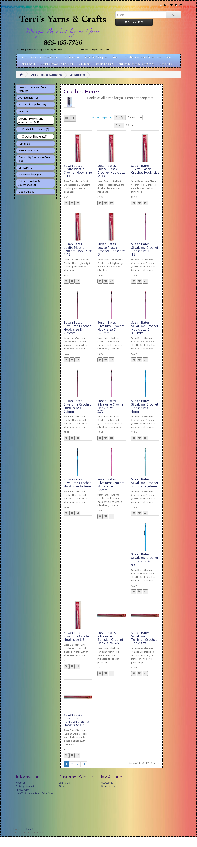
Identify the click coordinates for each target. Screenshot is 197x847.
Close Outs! (165, 63)
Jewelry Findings (104, 63)
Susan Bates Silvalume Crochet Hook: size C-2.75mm (111, 327)
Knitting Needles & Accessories (136, 63)
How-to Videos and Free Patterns (41, 57)
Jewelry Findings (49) (30, 174)
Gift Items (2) (25, 167)
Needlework (28, 63)
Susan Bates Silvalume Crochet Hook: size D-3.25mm (144, 327)
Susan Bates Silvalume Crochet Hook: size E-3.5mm (77, 406)
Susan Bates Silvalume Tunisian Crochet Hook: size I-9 (77, 719)
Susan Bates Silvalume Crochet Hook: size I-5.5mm (111, 484)
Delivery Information (26, 786)
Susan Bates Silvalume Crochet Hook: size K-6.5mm (144, 559)
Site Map (63, 786)
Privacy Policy (22, 789)
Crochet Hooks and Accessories (143, 57)
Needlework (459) (28, 150)
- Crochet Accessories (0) (33, 129)
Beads (116, 57)
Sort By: (120, 117)
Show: (119, 125)
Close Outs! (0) (26, 191)
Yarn (169, 57)
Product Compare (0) (101, 117)
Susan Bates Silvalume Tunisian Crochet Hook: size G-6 (110, 638)
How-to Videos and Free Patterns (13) (32, 89)
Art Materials (72, 57)
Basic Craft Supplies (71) (32, 104)
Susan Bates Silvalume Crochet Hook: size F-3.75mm (111, 406)
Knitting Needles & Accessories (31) (29, 183)
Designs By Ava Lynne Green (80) (34, 159)
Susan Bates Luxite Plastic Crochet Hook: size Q (111, 249)
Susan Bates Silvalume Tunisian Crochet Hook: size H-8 (144, 638)
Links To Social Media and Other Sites (34, 793)
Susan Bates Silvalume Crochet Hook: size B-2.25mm (77, 327)
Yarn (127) (24, 143)
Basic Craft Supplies (96, 57)
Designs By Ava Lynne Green (57, 63)
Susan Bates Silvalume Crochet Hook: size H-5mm (77, 482)
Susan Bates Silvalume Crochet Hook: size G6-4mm (144, 406)
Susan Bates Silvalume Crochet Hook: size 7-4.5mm (144, 249)
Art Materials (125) (29, 97)
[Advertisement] (98, 821)
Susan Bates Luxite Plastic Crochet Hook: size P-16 (78, 249)
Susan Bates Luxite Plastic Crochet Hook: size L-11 (78, 170)
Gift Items (84, 63)
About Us (20, 782)
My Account (107, 782)
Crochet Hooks (77, 74)
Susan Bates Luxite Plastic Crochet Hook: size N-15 (145, 170)
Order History (108, 786)
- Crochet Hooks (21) (32, 136)
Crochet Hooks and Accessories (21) (30, 120)
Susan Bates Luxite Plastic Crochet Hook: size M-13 (111, 170)
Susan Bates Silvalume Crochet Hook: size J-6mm (144, 482)
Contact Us (64, 782)
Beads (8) (23, 111)
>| (84, 764)
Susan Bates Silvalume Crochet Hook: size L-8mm (77, 636)
